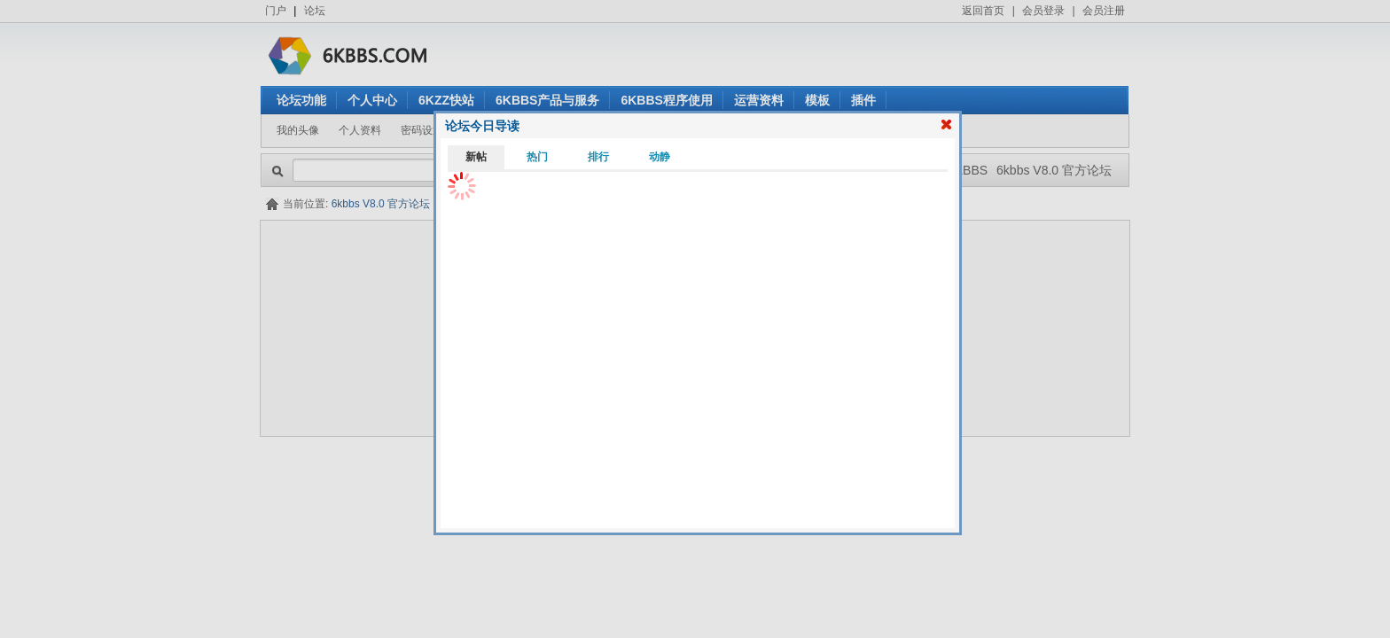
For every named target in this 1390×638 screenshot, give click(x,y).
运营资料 (759, 100)
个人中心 (372, 100)
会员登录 (1043, 10)
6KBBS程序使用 (666, 100)
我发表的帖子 (653, 130)
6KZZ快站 (446, 100)
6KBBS (968, 170)
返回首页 (983, 10)
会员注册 (1103, 10)
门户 (275, 10)
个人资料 (360, 130)
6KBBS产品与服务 (547, 100)
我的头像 (298, 130)
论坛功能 (301, 100)
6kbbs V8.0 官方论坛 (1054, 170)
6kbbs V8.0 (668, 476)
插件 (863, 100)
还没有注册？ (752, 264)
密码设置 (422, 130)
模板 (817, 100)
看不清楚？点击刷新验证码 (707, 328)
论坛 (314, 10)
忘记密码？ (746, 296)
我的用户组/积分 (563, 130)
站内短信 (484, 130)
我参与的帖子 (737, 130)
